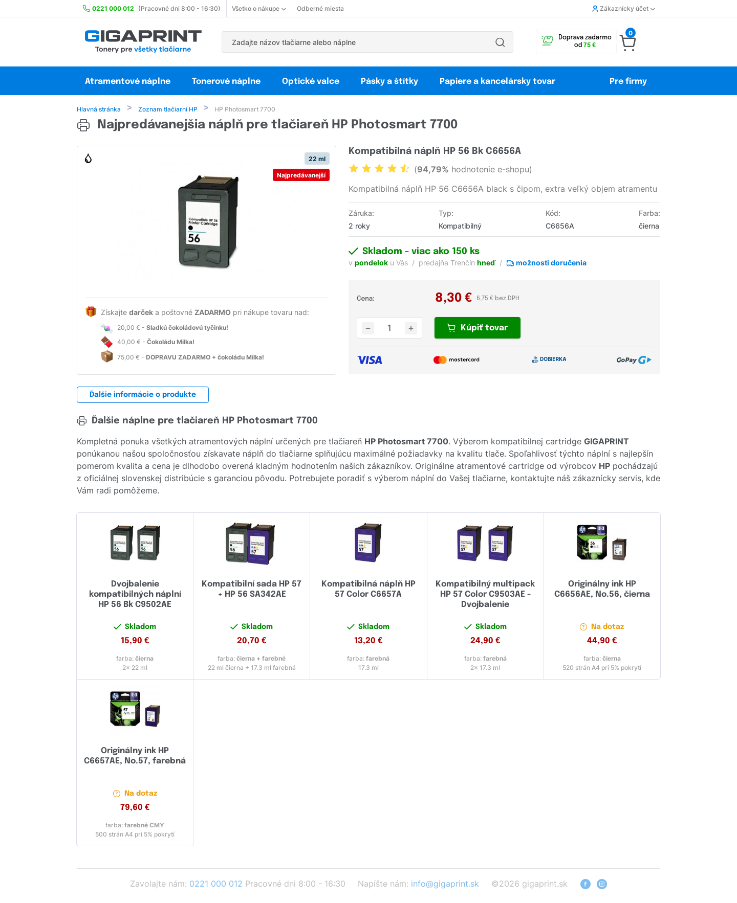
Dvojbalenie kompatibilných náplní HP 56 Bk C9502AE (135, 595)
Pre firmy (628, 81)
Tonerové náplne (226, 81)
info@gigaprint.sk (445, 884)
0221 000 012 (216, 884)
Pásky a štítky (389, 81)
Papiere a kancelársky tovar (498, 81)
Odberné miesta (320, 8)
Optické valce (310, 81)
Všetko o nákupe (259, 8)
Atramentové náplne (127, 81)
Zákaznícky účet (623, 8)
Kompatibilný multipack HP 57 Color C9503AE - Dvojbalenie (485, 595)
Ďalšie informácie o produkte (143, 395)
